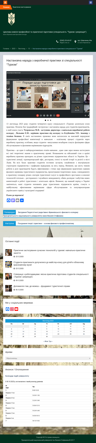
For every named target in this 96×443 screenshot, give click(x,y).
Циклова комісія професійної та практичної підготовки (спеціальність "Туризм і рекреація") (44, 32)
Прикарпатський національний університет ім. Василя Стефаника (45, 440)
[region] (48, 94)
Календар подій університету (17, 376)
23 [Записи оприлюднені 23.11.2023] (47, 334)
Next (86, 94)
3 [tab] (50, 120)
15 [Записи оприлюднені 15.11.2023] (35, 331)
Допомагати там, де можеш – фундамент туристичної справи (42, 286)
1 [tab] (45, 120)
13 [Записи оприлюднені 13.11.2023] (11, 331)
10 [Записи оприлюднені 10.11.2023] (58, 329)
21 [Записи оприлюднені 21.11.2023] (23, 334)
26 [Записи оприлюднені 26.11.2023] (84, 334)
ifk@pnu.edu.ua (64, 42)
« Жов (46, 341)
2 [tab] (48, 120)
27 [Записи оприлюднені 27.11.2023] (11, 336)
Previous (9, 94)
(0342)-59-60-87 (65, 40)
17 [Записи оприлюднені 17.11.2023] (58, 331)
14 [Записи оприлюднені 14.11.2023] (23, 331)
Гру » (50, 341)
